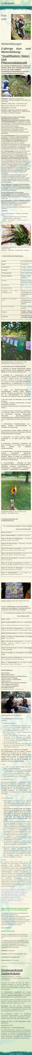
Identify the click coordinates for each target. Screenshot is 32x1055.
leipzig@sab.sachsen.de (23, 220)
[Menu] (28, 8)
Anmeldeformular (19, 689)
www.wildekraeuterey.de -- (8, 689)
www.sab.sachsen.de (7, 221)
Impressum (12, 1054)
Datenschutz (19, 1054)
